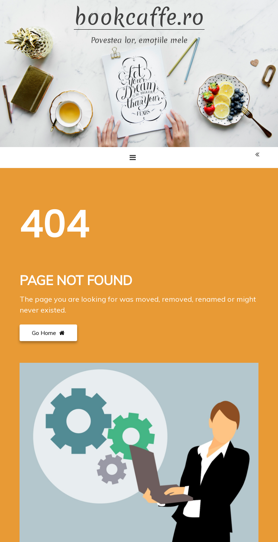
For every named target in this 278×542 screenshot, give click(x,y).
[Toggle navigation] (132, 157)
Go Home (48, 332)
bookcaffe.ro (139, 17)
